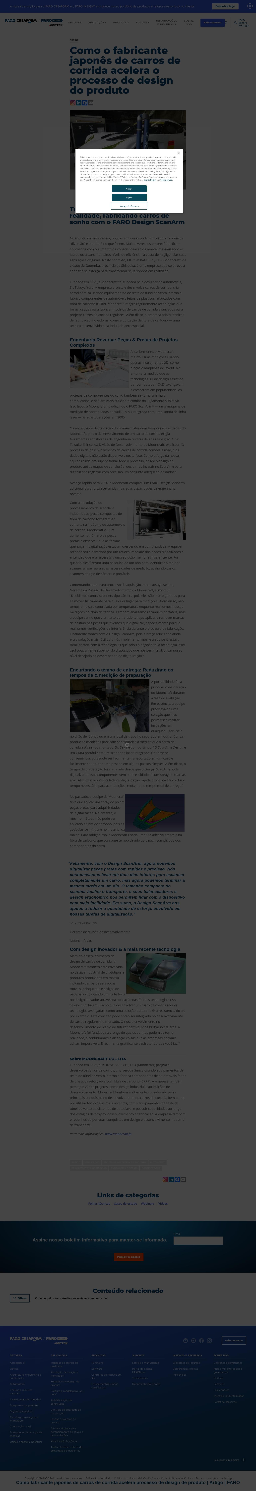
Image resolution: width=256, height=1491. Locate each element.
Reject (129, 197)
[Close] (178, 153)
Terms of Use (166, 180)
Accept (129, 189)
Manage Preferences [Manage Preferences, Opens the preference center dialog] (129, 206)
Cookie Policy (149, 180)
